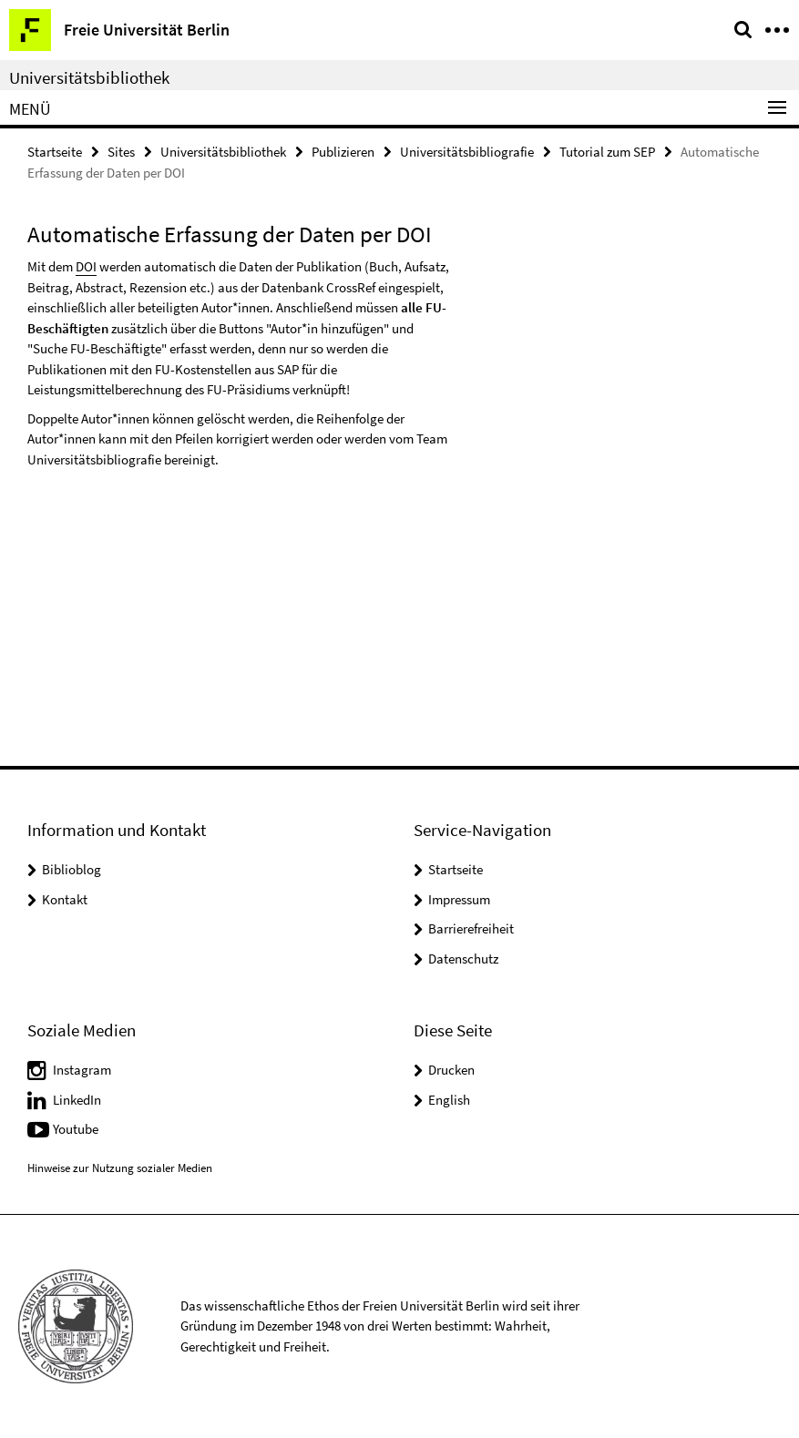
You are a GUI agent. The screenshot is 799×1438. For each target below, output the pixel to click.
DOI (86, 266)
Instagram (82, 1069)
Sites (121, 151)
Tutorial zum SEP (607, 151)
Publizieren (343, 151)
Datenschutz (463, 958)
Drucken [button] (451, 1069)
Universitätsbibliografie (467, 151)
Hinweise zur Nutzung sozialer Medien (119, 1168)
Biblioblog (71, 869)
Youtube (75, 1128)
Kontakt (64, 899)
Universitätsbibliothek (89, 77)
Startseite (54, 151)
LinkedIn (77, 1099)
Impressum (459, 899)
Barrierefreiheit (471, 928)
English (449, 1099)
